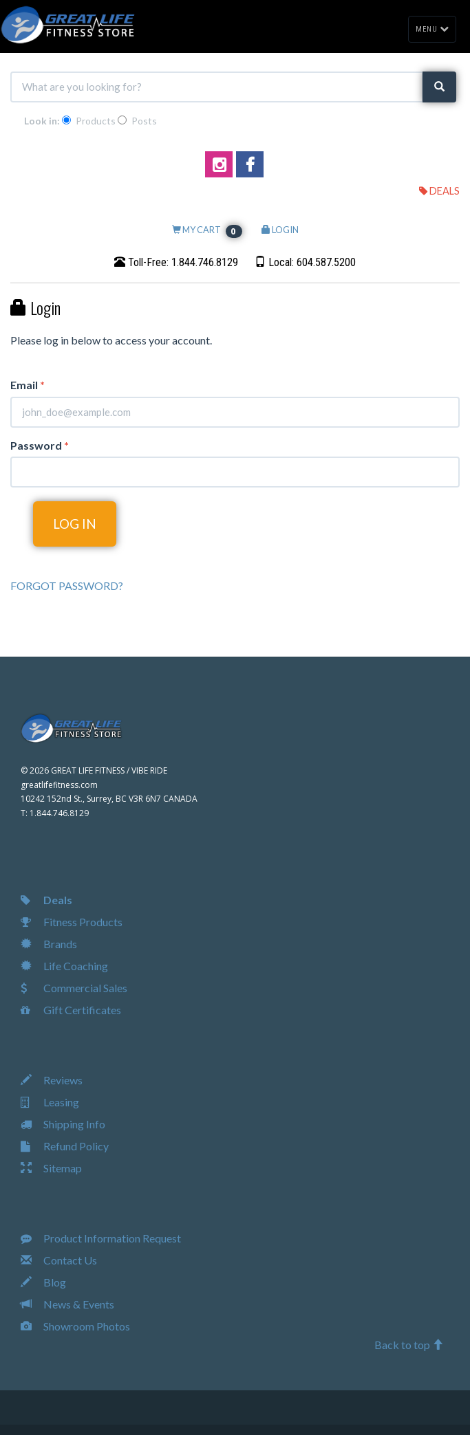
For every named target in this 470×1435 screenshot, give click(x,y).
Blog (43, 1282)
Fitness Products (71, 921)
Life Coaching (64, 965)
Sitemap (51, 1167)
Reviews (52, 1079)
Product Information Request (101, 1238)
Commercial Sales (74, 987)
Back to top (408, 1344)
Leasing (50, 1101)
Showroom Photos (75, 1326)
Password (39, 445)
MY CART (207, 229)
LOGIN (280, 229)
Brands (49, 943)
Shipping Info (63, 1123)
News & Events (67, 1304)
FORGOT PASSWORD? (66, 585)
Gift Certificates (71, 1009)
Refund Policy (65, 1145)
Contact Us (59, 1260)
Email (27, 384)
